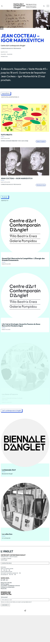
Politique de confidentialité (7, 587)
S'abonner (5, 605)
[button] (43, 6)
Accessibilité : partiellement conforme (10, 585)
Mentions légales (5, 584)
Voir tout (4, 200)
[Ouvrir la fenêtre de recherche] (2, 6)
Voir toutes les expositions (10, 97)
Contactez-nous (7, 563)
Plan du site (3, 588)
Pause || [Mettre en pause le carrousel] (46, 11)
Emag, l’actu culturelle (6, 582)
